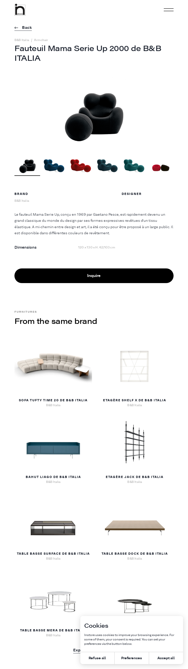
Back (23, 27)
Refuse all (97, 658)
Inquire (94, 275)
